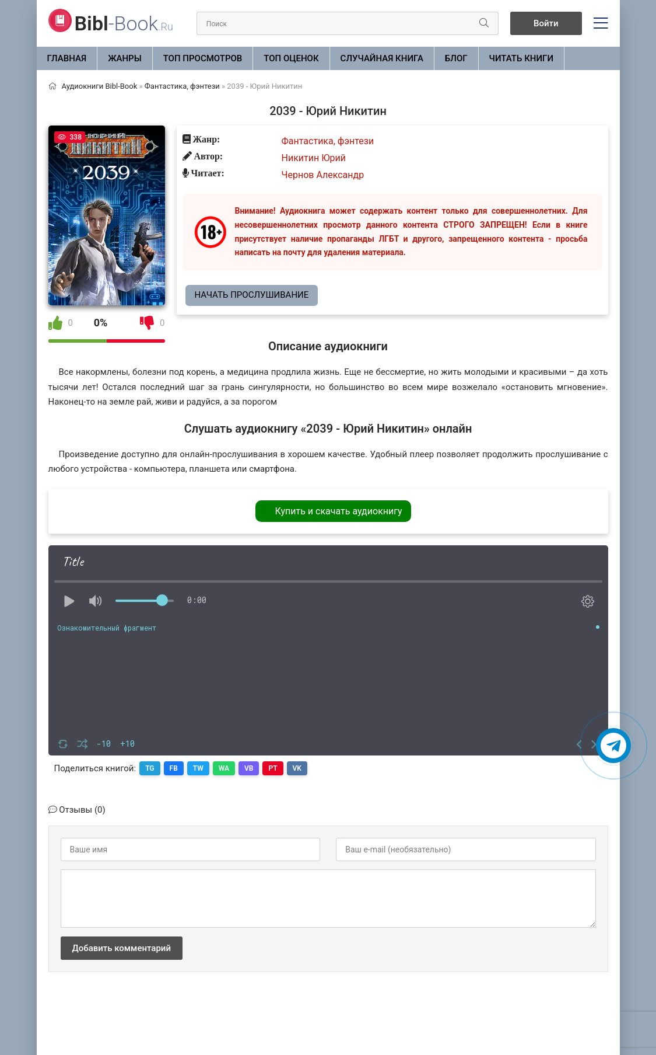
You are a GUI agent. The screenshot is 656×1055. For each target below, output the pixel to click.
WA (224, 768)
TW (198, 768)
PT (272, 768)
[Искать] (484, 23)
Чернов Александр (323, 174)
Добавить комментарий (121, 948)
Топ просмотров (203, 58)
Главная (67, 58)
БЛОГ (456, 58)
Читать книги (521, 58)
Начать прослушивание (252, 295)
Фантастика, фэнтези (328, 141)
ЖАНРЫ (125, 58)
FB (174, 768)
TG (149, 768)
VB (248, 768)
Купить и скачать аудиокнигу (338, 511)
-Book (124, 23)
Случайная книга (382, 58)
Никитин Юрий (314, 157)
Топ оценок (291, 58)
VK (297, 768)
